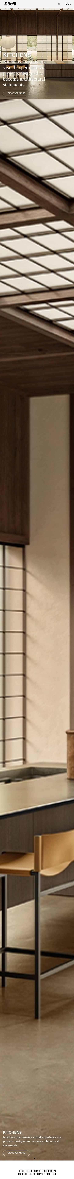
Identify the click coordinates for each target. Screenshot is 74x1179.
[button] (34, 1158)
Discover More (16, 93)
